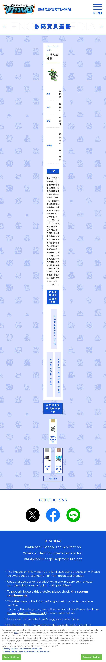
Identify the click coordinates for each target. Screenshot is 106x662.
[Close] (102, 631)
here (16, 634)
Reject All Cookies (91, 658)
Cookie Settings (11, 658)
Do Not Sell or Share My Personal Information (26, 624)
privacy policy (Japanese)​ (26, 567)
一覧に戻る (53, 433)
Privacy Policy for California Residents (22, 650)
